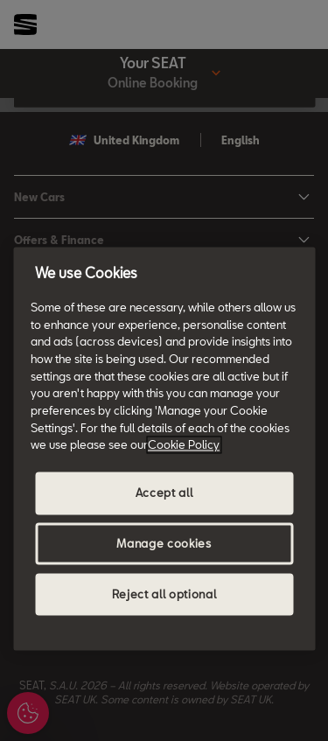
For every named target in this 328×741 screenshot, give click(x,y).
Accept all (164, 493)
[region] (164, 448)
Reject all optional (164, 595)
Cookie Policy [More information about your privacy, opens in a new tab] (184, 445)
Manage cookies (163, 544)
